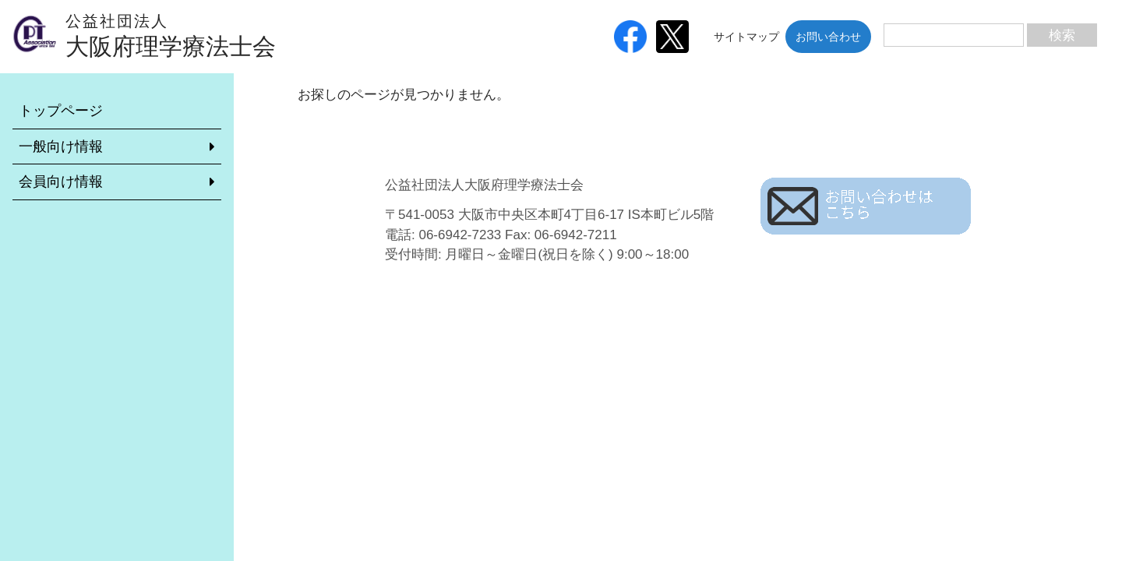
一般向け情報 (61, 146)
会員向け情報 (61, 181)
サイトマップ (746, 36)
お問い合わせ (828, 36)
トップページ (61, 110)
